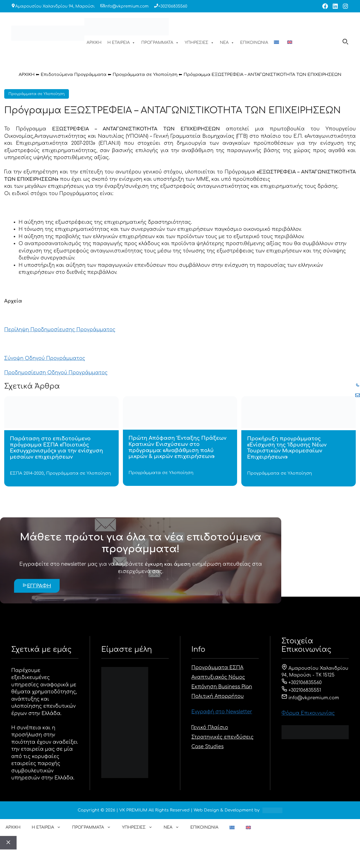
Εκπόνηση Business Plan (222, 686)
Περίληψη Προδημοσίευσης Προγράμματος (59, 329)
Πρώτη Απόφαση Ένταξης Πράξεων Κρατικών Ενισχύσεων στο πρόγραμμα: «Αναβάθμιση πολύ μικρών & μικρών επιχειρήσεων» (177, 447)
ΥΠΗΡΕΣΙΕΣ (199, 42)
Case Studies (208, 746)
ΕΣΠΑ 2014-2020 (27, 473)
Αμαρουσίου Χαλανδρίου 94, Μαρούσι (55, 6)
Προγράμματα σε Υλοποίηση (144, 74)
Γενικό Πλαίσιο (210, 727)
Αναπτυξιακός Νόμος (218, 677)
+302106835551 (301, 690)
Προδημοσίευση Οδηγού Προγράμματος (56, 372)
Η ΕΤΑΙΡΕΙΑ (121, 42)
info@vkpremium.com (126, 6)
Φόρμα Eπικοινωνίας (308, 713)
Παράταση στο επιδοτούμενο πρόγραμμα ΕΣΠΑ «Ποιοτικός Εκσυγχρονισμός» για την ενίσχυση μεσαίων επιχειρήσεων (56, 448)
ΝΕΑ (227, 42)
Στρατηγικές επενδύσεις (223, 737)
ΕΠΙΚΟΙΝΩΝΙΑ (254, 42)
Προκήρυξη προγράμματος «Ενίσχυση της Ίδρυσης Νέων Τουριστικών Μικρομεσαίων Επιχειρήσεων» (287, 448)
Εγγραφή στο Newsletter (222, 711)
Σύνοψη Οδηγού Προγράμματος (44, 358)
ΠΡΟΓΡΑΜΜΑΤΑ (160, 42)
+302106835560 (172, 6)
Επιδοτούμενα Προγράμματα (74, 74)
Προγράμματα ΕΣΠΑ (218, 667)
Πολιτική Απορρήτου (218, 696)
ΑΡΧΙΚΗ (94, 42)
